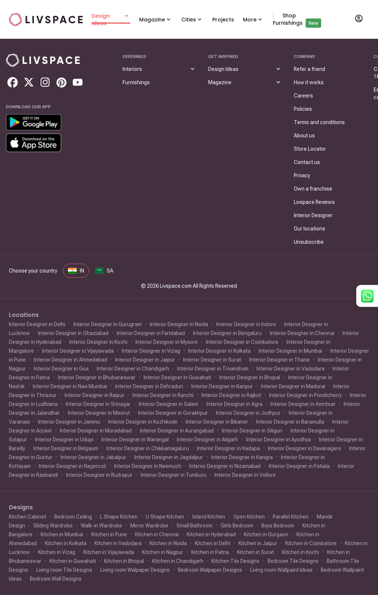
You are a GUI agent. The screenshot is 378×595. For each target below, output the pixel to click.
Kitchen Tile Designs (236, 561)
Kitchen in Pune (109, 534)
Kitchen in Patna (210, 552)
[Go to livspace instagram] (45, 82)
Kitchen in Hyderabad (211, 534)
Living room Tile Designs (64, 570)
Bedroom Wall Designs (56, 579)
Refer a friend (309, 69)
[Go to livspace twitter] (28, 82)
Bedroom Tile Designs (293, 561)
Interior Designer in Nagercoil (72, 466)
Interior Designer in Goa (61, 369)
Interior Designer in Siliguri (252, 431)
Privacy (302, 175)
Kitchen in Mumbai (62, 534)
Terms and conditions (319, 122)
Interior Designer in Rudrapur (99, 475)
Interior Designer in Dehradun (149, 386)
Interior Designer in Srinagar (98, 404)
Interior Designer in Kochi (98, 342)
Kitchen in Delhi (212, 543)
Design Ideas (101, 19)
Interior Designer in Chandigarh (133, 369)
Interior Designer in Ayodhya (278, 439)
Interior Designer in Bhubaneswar (96, 377)
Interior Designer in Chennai (302, 333)
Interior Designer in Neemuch (147, 466)
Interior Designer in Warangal (135, 439)
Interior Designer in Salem (168, 404)
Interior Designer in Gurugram (107, 324)
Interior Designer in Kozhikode (143, 422)
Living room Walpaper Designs (135, 570)
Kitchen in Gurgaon (266, 534)
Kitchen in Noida (168, 543)
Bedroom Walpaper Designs (210, 570)
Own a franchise (313, 189)
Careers (303, 96)
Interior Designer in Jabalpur (93, 457)
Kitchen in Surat (255, 552)
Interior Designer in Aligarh (207, 439)
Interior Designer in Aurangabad (177, 431)
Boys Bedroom (277, 526)
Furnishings (136, 82)
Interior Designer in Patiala (299, 466)
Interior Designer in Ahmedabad (70, 360)
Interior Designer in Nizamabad (225, 466)
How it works (309, 82)
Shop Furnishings (288, 19)
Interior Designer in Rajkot (231, 395)
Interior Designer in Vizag (151, 351)
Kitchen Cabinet (27, 517)
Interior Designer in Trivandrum (212, 369)
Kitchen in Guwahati (72, 561)
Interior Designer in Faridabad (151, 333)
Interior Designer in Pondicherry (305, 395)
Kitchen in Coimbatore (311, 543)
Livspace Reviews (314, 202)
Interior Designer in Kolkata (219, 351)
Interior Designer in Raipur (94, 395)
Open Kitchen (249, 517)
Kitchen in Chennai (157, 534)
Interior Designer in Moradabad (96, 431)
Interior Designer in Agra (234, 404)
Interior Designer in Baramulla (290, 422)
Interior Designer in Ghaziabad (73, 333)
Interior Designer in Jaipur (145, 360)
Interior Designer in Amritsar (303, 404)
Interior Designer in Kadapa (228, 448)
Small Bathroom (194, 526)
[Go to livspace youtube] (77, 82)
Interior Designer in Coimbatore (242, 342)
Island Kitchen (208, 517)
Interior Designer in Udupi (64, 439)
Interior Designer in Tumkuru (173, 475)
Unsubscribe (309, 242)
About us (304, 136)
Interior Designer (313, 215)
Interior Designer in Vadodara (290, 369)
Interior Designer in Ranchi (163, 395)
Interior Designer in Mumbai (290, 351)
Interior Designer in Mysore (166, 342)
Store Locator (310, 149)
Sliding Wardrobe (53, 526)
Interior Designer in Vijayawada (78, 351)
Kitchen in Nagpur (162, 552)
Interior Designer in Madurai (293, 386)
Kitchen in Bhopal (124, 561)
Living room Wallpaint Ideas (281, 570)
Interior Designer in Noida (179, 324)
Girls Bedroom (237, 526)
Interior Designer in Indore (246, 324)
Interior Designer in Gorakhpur (173, 413)
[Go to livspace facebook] (12, 82)
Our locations (309, 229)
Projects (223, 19)
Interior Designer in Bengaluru (227, 333)
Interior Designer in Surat (212, 360)
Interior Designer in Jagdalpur (168, 457)
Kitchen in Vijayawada (108, 552)
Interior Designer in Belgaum (65, 448)
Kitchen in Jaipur (257, 543)
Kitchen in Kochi (300, 552)
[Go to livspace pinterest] (61, 82)
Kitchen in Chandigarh (177, 561)
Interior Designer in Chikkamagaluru (147, 448)
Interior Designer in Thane (279, 360)
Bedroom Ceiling (73, 517)
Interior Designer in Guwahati (177, 377)
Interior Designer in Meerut (99, 413)
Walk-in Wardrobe (101, 526)
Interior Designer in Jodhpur (248, 413)
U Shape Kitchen (165, 517)
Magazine (152, 19)
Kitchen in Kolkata (65, 543)
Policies (303, 109)
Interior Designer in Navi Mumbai (70, 386)
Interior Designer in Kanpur (222, 386)
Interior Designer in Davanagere (304, 448)
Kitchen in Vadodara (117, 543)
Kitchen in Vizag (56, 552)
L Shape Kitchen (119, 517)
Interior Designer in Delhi (37, 324)
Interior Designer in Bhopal (249, 377)
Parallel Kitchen (291, 517)
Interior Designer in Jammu (69, 422)
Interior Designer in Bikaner (217, 422)
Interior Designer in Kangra (242, 457)
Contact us (307, 162)
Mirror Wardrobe (149, 526)
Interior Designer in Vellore (245, 475)
